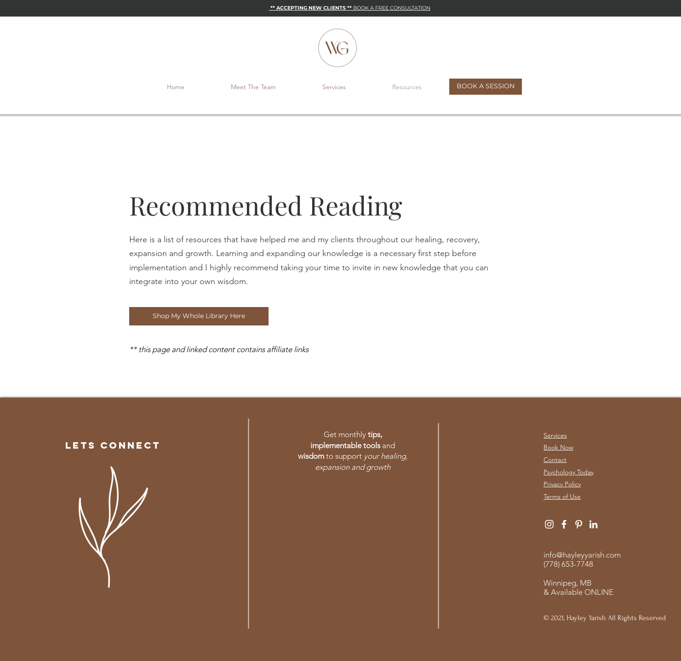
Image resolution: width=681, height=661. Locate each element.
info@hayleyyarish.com (582, 554)
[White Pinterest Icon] (578, 524)
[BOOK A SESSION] (485, 87)
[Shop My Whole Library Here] (199, 316)
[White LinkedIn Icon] (593, 524)
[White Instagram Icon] (549, 524)
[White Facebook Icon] (564, 524)
